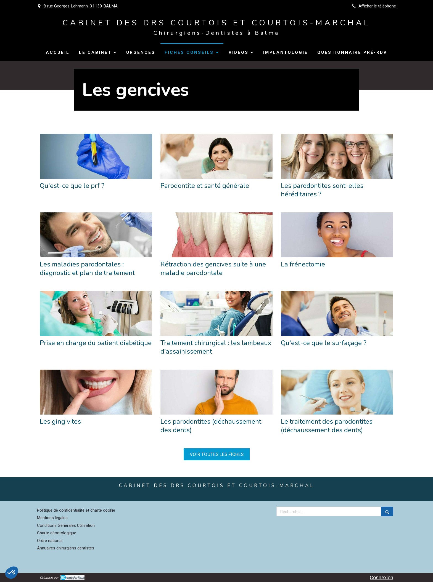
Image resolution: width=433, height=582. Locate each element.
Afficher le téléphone (377, 6)
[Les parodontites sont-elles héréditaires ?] (337, 156)
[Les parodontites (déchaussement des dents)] (216, 392)
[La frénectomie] (337, 234)
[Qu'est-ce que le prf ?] (96, 156)
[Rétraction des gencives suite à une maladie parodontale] (216, 234)
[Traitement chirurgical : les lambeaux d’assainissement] (216, 313)
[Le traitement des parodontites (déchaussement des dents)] (337, 392)
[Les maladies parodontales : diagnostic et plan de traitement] (96, 234)
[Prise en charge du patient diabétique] (96, 313)
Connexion (381, 577)
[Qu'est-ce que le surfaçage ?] (337, 313)
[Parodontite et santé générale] (216, 156)
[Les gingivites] (96, 392)
